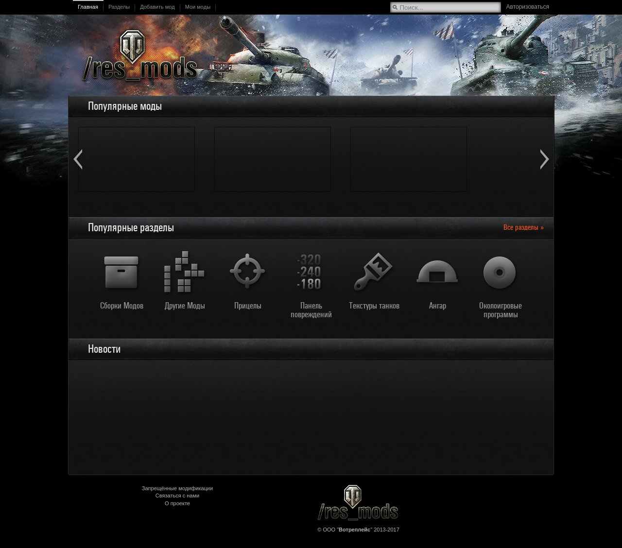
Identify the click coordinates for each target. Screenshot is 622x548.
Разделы (119, 7)
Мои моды (197, 7)
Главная (88, 7)
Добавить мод (157, 7)
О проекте (177, 503)
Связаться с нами (177, 495)
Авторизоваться (527, 6)
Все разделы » (523, 227)
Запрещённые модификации (177, 488)
